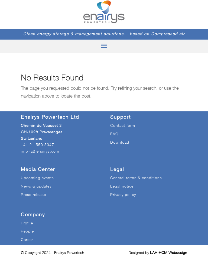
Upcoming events (37, 177)
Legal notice (122, 186)
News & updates (36, 186)
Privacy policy (123, 194)
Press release (33, 194)
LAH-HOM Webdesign (168, 252)
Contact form (122, 125)
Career (27, 239)
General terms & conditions (136, 177)
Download (119, 142)
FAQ (114, 133)
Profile (27, 223)
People (27, 231)
